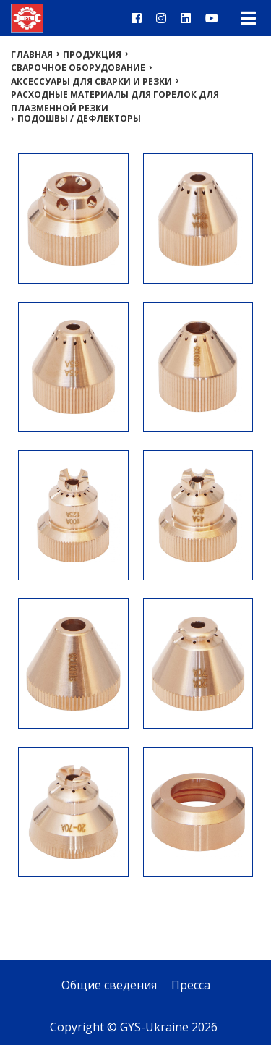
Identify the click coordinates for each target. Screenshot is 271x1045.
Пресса (190, 985)
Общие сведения (109, 985)
